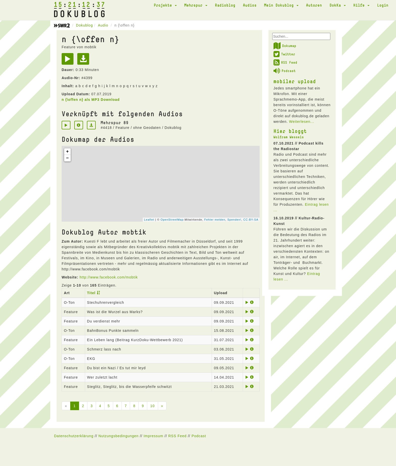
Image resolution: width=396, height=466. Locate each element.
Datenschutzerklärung (73, 436)
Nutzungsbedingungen (118, 436)
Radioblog (225, 5)
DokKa (338, 5)
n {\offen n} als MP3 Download (91, 100)
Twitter (284, 54)
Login (382, 5)
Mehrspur (195, 5)
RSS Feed (285, 62)
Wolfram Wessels (289, 137)
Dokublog (84, 25)
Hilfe (361, 5)
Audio (103, 25)
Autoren (314, 5)
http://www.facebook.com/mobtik (109, 277)
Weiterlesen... (301, 122)
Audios (250, 5)
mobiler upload (295, 81)
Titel (91, 293)
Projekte (165, 5)
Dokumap (285, 46)
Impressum (153, 436)
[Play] (69, 61)
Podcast (285, 71)
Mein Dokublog (281, 5)
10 (152, 406)
